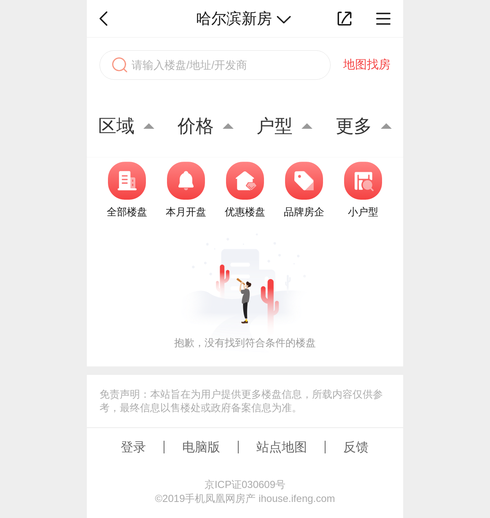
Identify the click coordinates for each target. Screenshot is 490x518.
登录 (133, 447)
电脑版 (201, 447)
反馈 (356, 447)
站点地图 (281, 447)
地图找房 (366, 64)
